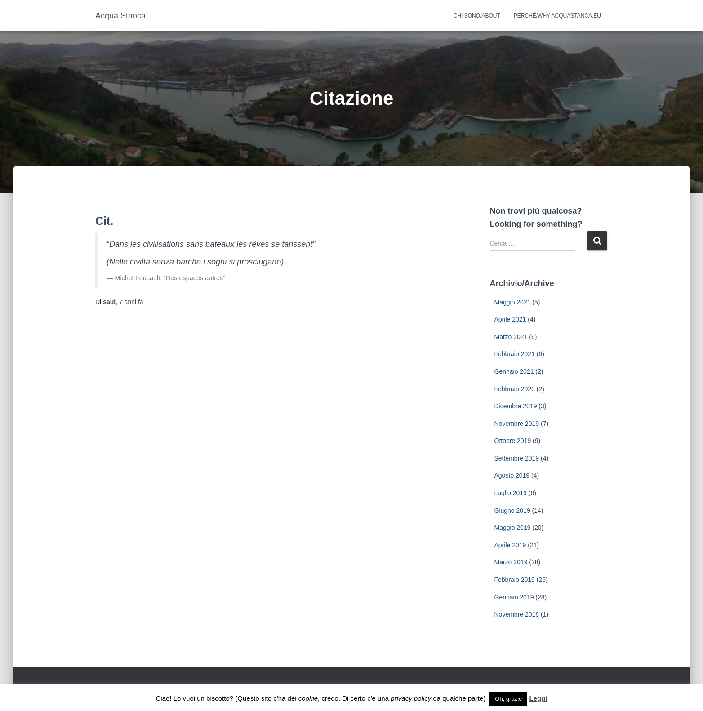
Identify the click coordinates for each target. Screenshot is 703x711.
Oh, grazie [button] (508, 698)
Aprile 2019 (510, 545)
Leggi (538, 698)
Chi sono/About (477, 16)
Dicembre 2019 (515, 406)
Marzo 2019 (511, 562)
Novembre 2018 (516, 614)
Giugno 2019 (512, 510)
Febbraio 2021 (514, 354)
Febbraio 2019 (514, 579)
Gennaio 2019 (514, 597)
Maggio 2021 (512, 302)
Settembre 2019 (516, 458)
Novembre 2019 (516, 423)
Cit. (104, 221)
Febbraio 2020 (514, 389)
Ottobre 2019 (512, 440)
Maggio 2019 (512, 527)
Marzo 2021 (511, 336)
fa (131, 301)
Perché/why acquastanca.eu (557, 16)
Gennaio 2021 (514, 371)
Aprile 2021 (510, 319)
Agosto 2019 (512, 475)
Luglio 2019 (510, 492)
